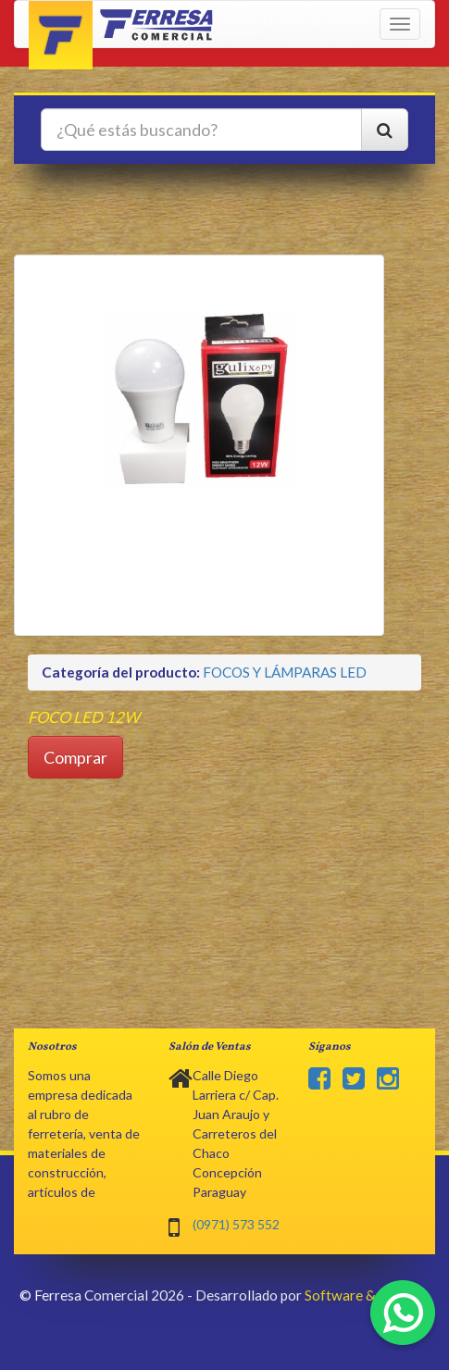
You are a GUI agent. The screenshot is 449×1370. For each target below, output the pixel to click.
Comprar (75, 757)
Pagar (291, 20)
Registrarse (231, 33)
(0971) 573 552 (236, 1224)
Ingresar (349, 20)
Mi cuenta (227, 20)
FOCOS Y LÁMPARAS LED (285, 672)
